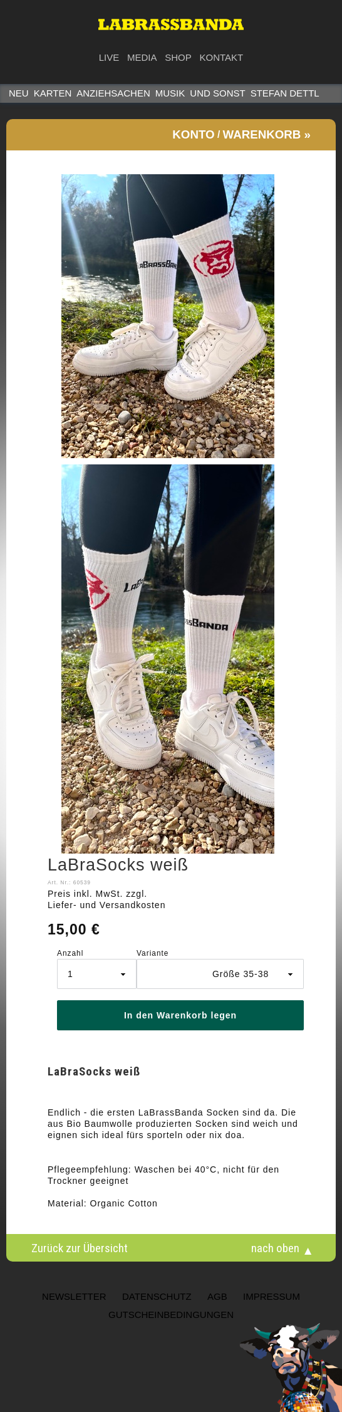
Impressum (271, 1296)
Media (142, 57)
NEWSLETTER (74, 1296)
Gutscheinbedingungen (171, 1314)
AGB (217, 1296)
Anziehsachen (113, 93)
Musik (170, 93)
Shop (178, 57)
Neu (19, 93)
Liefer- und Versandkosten (106, 905)
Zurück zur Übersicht (79, 1248)
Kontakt (222, 57)
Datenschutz (157, 1296)
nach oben (275, 1248)
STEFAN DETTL (285, 93)
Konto (193, 134)
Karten (53, 93)
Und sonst (217, 93)
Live (109, 57)
